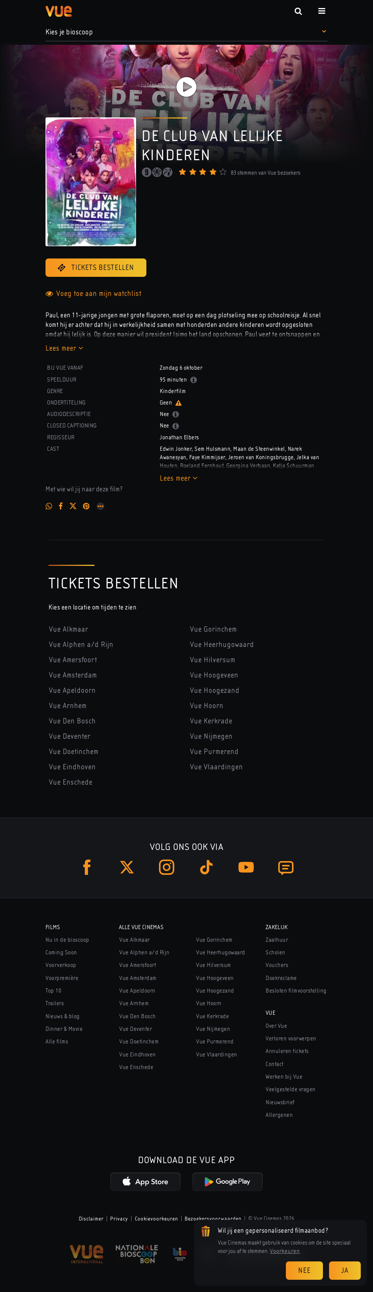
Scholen (275, 952)
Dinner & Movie (64, 1028)
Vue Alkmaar (68, 629)
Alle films (56, 1041)
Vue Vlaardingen (216, 766)
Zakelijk (277, 927)
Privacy (119, 1218)
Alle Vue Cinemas (141, 927)
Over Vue (276, 1025)
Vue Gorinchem (213, 629)
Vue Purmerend (214, 751)
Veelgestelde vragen (291, 1089)
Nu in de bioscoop (67, 939)
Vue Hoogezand (215, 690)
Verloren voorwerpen (291, 1038)
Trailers (54, 1003)
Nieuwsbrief (280, 1102)
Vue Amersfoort (73, 659)
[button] (186, 32)
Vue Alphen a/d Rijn (81, 644)
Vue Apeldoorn (72, 690)
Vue (270, 1012)
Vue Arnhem (68, 705)
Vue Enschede (70, 782)
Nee (304, 1270)
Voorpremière (61, 978)
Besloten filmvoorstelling (296, 990)
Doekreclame (281, 978)
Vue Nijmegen (211, 736)
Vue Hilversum (212, 659)
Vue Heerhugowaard (222, 644)
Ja (345, 1270)
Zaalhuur (277, 939)
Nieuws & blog (62, 1016)
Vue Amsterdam (73, 675)
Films (52, 927)
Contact (275, 1064)
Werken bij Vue (284, 1076)
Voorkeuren (285, 1251)
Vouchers (277, 965)
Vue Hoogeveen (214, 675)
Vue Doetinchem (74, 751)
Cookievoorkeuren (156, 1218)
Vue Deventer (70, 736)
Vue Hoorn (207, 705)
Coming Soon (61, 952)
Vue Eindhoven (72, 766)
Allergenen (279, 1115)
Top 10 (53, 990)
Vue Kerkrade (211, 721)
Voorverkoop (60, 965)
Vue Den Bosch (72, 721)
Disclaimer (91, 1218)
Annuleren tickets (287, 1051)
